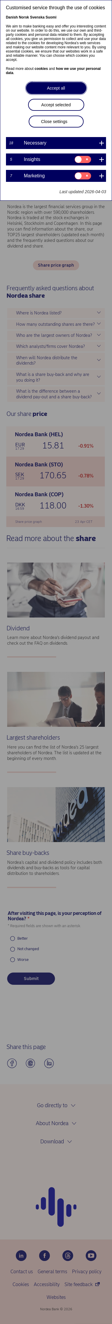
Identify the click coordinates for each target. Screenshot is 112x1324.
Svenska (37, 17)
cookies (41, 69)
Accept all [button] (56, 88)
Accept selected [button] (56, 104)
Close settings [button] (54, 121)
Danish (12, 17)
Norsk (24, 17)
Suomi (50, 17)
